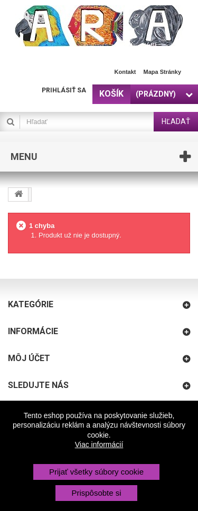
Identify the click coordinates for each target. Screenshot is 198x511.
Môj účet (29, 358)
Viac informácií (99, 444)
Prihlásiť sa (64, 90)
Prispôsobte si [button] (96, 492)
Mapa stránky (162, 72)
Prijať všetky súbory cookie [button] (96, 471)
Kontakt (125, 72)
